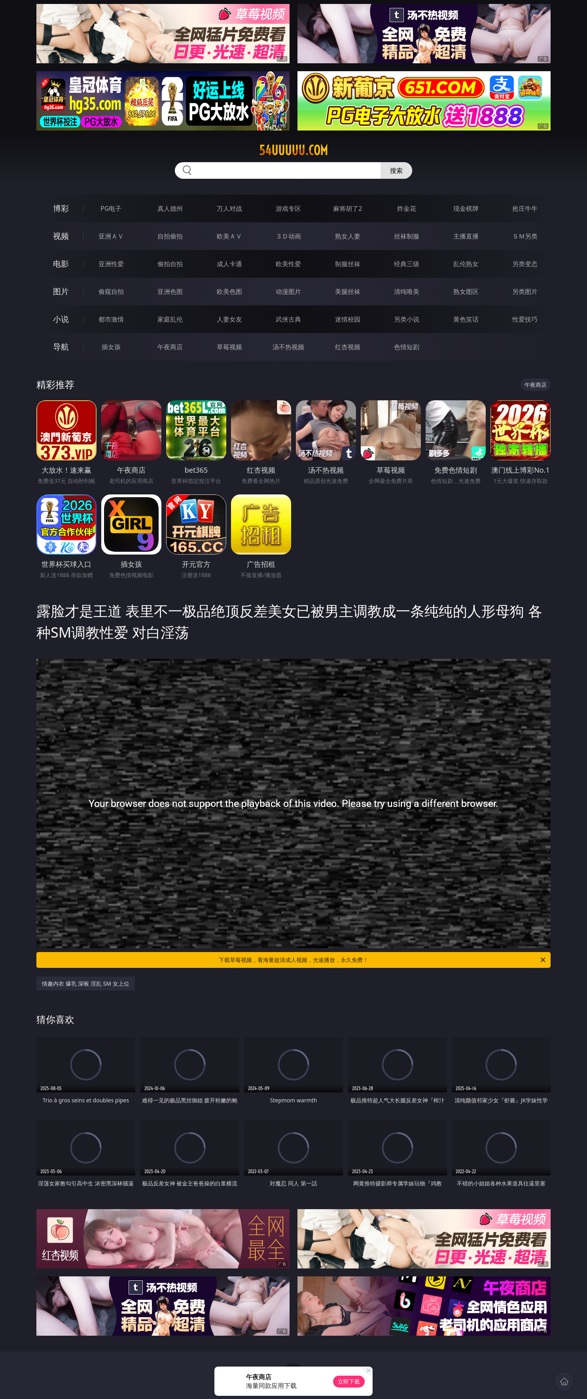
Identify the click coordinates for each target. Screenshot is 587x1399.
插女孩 (111, 347)
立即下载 (349, 1381)
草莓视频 (229, 347)
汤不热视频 (288, 347)
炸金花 (406, 208)
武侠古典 (288, 319)
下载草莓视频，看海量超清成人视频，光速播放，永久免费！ (383, 960)
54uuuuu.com (293, 150)
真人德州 (170, 208)
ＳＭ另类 (525, 236)
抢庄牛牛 (525, 208)
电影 (61, 263)
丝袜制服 (406, 236)
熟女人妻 (347, 236)
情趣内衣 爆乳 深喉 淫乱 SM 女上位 (85, 983)
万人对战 (229, 208)
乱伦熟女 (466, 263)
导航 (61, 346)
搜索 (396, 170)
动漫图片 (288, 291)
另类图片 (525, 291)
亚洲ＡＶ (111, 236)
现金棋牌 (466, 208)
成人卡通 (229, 263)
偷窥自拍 (111, 291)
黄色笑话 (466, 319)
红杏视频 (347, 347)
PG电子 (110, 208)
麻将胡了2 (347, 208)
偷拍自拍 (170, 263)
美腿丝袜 (347, 291)
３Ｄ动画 (288, 236)
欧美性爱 (288, 263)
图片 (61, 291)
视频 (61, 236)
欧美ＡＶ (229, 236)
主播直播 (466, 236)
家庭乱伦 (170, 319)
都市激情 (111, 319)
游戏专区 (288, 208)
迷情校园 (347, 319)
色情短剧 (406, 347)
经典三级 (406, 263)
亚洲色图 (170, 291)
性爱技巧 (525, 319)
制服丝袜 (347, 263)
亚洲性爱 (111, 263)
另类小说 (406, 319)
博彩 (61, 208)
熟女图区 (466, 291)
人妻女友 (229, 319)
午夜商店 (170, 347)
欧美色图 (229, 291)
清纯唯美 (406, 291)
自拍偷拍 (170, 236)
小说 (61, 319)
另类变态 (525, 263)
